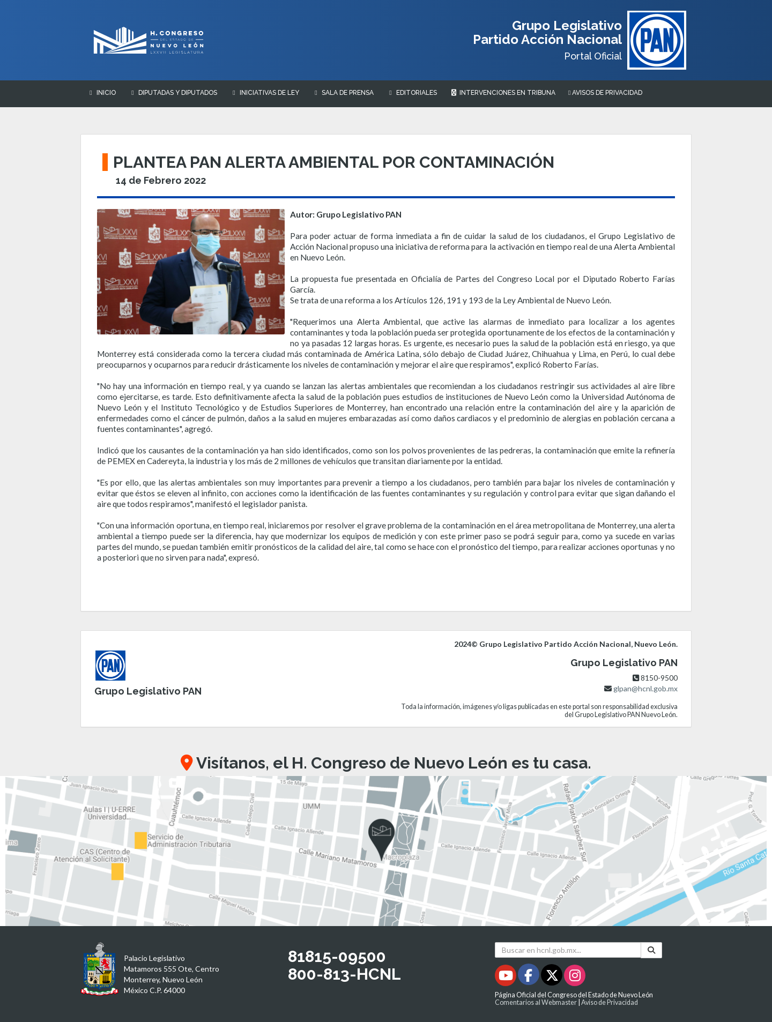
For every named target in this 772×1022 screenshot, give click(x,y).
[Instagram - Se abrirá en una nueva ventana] (574, 977)
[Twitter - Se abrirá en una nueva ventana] (552, 977)
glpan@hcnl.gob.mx (645, 688)
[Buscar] (651, 950)
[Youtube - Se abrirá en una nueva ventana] (506, 977)
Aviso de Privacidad (609, 1002)
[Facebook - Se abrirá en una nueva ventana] (529, 977)
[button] (386, 851)
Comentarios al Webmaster (536, 1002)
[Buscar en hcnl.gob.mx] (568, 950)
